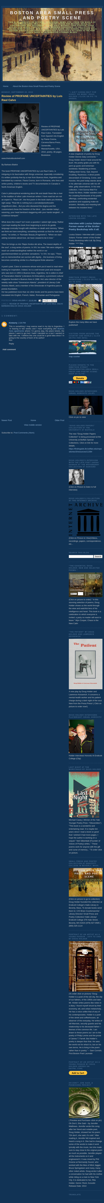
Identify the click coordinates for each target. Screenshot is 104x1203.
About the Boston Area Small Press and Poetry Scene (36, 86)
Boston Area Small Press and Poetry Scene (52, 15)
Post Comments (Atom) (24, 433)
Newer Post (7, 420)
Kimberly (13, 323)
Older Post (59, 420)
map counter (74, 356)
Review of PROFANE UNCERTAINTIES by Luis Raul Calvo (32, 98)
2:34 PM (22, 323)
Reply (11, 343)
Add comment (9, 349)
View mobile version (33, 425)
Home (5, 86)
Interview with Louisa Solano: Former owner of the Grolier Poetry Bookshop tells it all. (85, 226)
